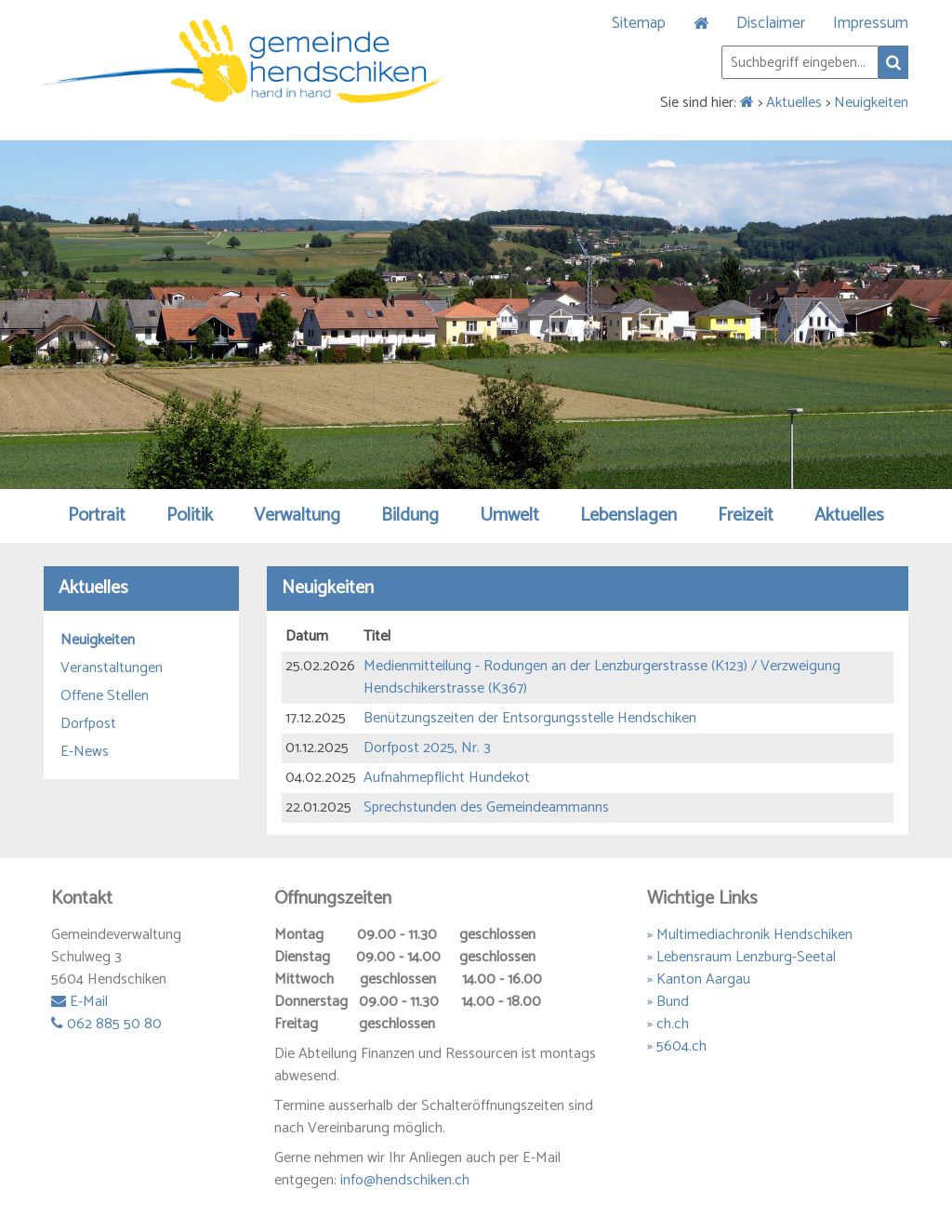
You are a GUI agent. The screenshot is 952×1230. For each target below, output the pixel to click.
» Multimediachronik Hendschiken (750, 934)
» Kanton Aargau (698, 979)
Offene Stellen (104, 696)
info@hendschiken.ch (404, 1180)
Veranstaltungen (111, 668)
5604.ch (681, 1046)
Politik (189, 515)
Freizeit (746, 515)
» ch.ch (668, 1024)
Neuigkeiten (871, 102)
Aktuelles (794, 102)
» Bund (668, 1001)
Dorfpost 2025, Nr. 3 (427, 747)
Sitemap (639, 23)
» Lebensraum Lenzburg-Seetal (741, 957)
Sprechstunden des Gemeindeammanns (486, 807)
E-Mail (79, 1001)
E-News (84, 752)
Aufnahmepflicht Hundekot (447, 777)
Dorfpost (88, 724)
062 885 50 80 (106, 1024)
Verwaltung (297, 515)
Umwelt (509, 515)
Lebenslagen (628, 515)
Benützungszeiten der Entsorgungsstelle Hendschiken (530, 718)
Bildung (410, 515)
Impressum (870, 23)
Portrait (97, 515)
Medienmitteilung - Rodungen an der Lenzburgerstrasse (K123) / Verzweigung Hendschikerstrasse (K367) (602, 677)
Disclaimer (770, 23)
